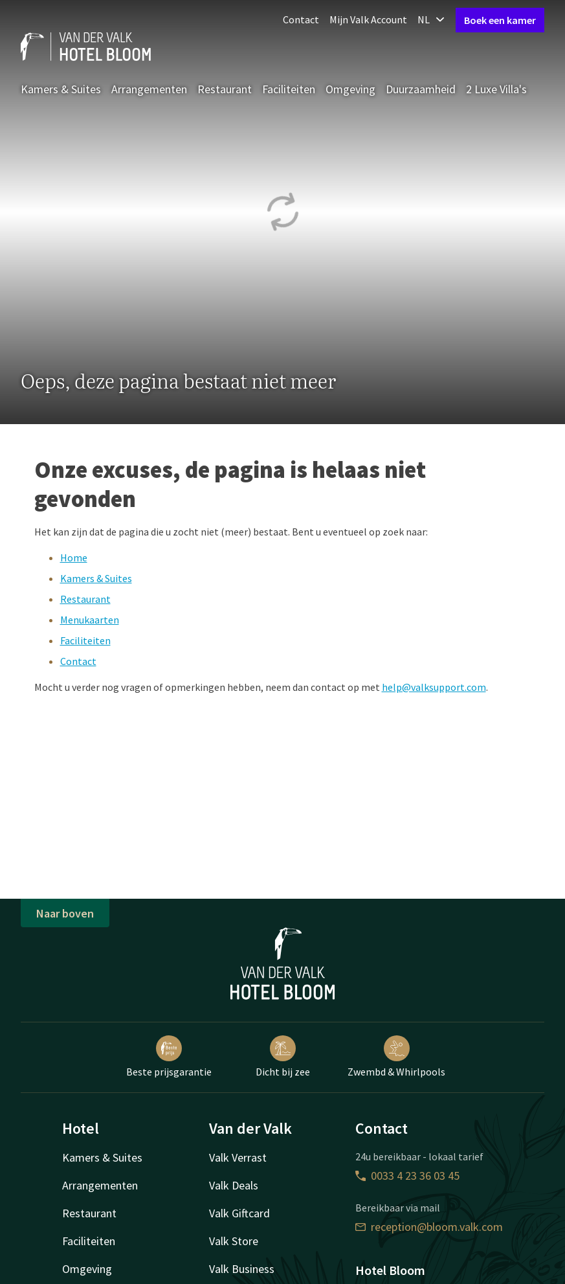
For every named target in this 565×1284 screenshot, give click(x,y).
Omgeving (350, 89)
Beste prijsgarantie (169, 1056)
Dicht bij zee (283, 1056)
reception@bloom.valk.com (429, 1226)
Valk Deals (233, 1185)
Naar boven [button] (65, 913)
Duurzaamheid (421, 89)
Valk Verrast (238, 1157)
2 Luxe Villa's (496, 89)
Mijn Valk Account (368, 19)
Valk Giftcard (239, 1213)
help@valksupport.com (434, 687)
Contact (301, 19)
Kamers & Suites (61, 89)
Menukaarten (89, 619)
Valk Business (241, 1268)
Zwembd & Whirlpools (396, 1056)
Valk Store (233, 1240)
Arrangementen (149, 89)
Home (73, 557)
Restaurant (224, 89)
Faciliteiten (288, 89)
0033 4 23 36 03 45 (407, 1175)
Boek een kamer (500, 20)
